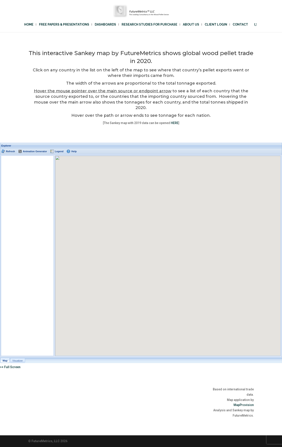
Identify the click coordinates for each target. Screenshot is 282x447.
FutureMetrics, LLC (46, 441)
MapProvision (244, 405)
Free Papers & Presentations (64, 24)
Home (28, 24)
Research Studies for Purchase (149, 24)
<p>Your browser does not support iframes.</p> (141, 253)
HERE (174, 123)
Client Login (216, 24)
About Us (191, 24)
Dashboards (105, 24)
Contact (240, 24)
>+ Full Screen (10, 367)
